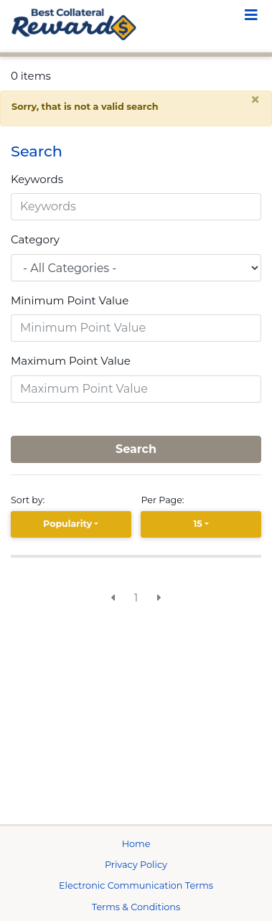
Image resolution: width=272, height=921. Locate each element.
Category (35, 239)
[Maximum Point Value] (136, 389)
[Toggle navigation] (251, 16)
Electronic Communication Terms (136, 885)
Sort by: (30, 500)
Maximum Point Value (71, 361)
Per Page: (165, 500)
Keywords (37, 179)
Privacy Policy (136, 864)
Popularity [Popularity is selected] (67, 523)
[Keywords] (136, 206)
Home (136, 843)
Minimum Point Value (69, 300)
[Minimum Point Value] (136, 328)
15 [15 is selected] (197, 523)
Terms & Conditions (136, 907)
